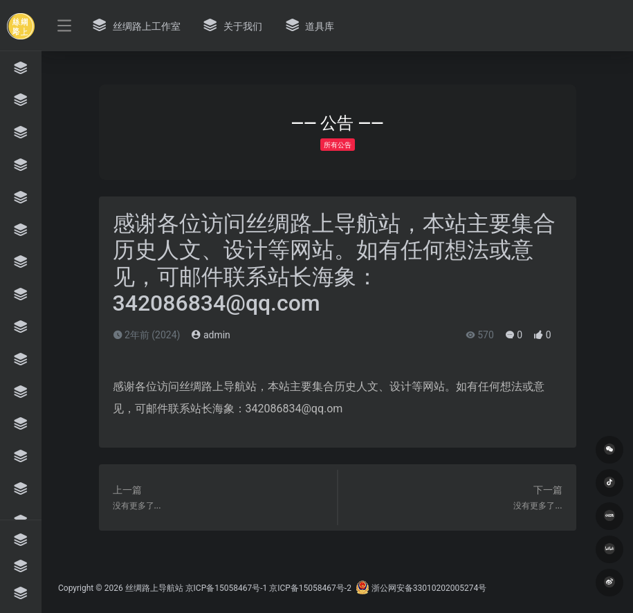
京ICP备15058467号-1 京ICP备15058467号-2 (268, 588)
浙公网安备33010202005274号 (421, 588)
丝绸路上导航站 (154, 588)
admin (210, 334)
